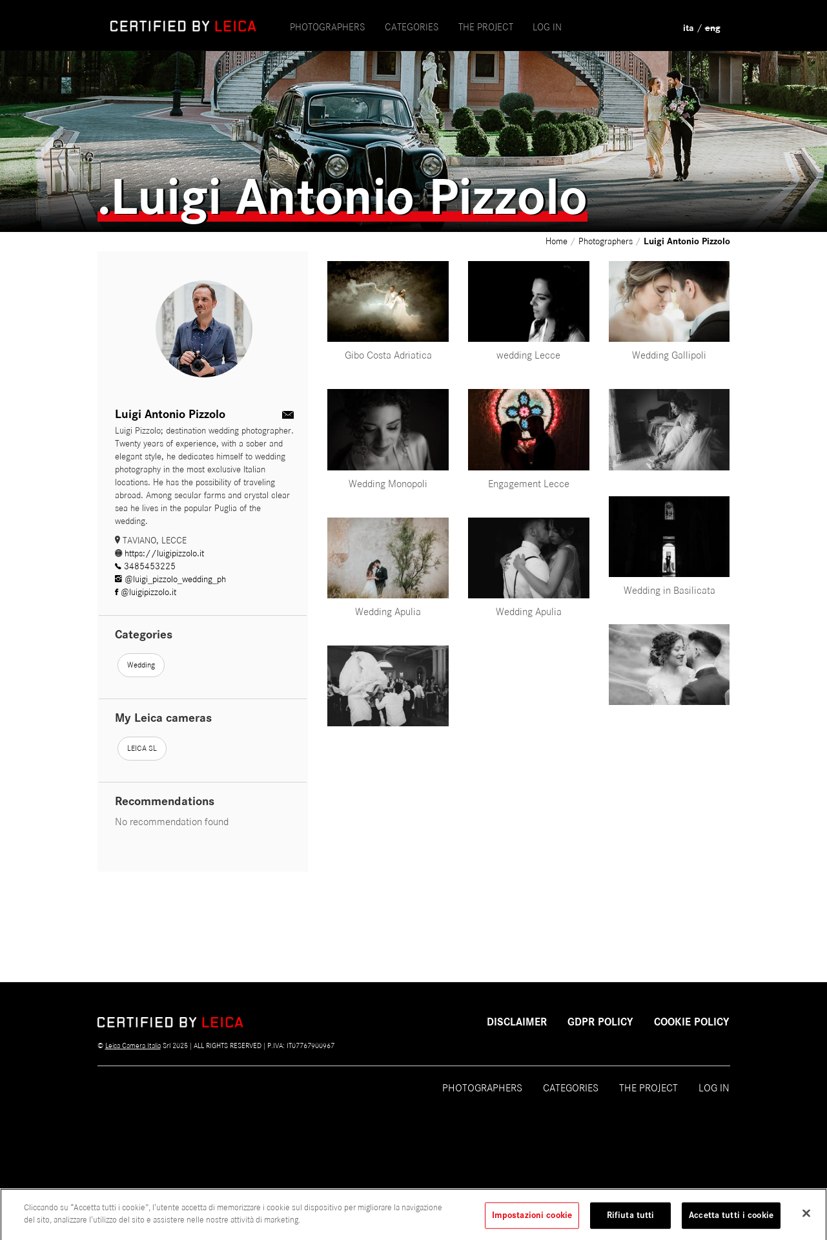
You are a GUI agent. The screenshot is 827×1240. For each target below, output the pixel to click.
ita (688, 28)
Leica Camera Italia (133, 1045)
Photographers (327, 27)
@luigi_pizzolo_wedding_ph (170, 579)
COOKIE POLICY (692, 1022)
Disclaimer (517, 1022)
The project (648, 1088)
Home (558, 241)
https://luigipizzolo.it (159, 553)
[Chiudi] (806, 1219)
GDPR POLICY (600, 1022)
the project (485, 27)
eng (712, 28)
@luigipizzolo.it (145, 592)
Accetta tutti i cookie (731, 1221)
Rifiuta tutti (631, 1221)
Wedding (141, 665)
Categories (412, 27)
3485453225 (145, 566)
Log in (547, 27)
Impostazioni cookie (532, 1221)
